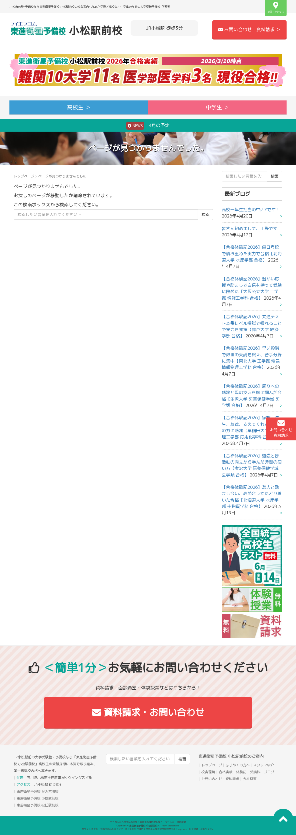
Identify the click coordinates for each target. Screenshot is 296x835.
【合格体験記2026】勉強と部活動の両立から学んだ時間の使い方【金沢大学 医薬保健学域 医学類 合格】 (252, 465)
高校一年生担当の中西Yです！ (251, 210)
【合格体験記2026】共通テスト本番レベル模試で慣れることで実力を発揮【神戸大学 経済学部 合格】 (252, 326)
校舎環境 (208, 771)
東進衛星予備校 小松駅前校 (38, 798)
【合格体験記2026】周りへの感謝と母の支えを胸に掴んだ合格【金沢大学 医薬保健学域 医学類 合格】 (252, 395)
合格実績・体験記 (232, 771)
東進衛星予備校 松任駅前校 (38, 805)
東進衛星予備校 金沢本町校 (38, 791)
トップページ (24, 176)
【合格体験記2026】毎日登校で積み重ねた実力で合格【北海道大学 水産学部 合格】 (252, 253)
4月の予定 (148, 126)
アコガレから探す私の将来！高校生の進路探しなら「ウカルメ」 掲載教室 (148, 822)
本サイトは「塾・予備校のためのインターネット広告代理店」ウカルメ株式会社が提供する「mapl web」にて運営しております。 (148, 829)
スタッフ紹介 (263, 765)
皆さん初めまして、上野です (249, 228)
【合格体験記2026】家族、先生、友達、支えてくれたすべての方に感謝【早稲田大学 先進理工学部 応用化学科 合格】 (252, 427)
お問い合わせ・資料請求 (220, 778)
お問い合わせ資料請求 (281, 429)
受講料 (255, 771)
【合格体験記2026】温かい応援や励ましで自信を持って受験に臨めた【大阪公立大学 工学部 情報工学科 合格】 (252, 288)
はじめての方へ (238, 765)
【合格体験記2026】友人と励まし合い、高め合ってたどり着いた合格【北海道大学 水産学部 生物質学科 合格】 (252, 496)
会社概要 (250, 778)
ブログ (269, 771)
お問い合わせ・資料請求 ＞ (249, 29)
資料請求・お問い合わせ (148, 712)
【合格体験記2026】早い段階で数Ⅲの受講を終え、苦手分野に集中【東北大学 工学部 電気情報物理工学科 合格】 (252, 357)
